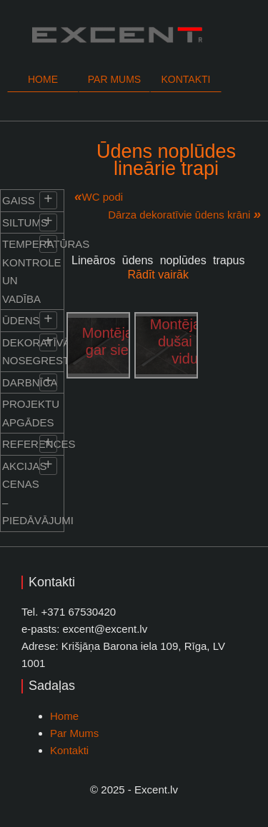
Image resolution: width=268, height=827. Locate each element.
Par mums (114, 79)
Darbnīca (30, 382)
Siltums (25, 222)
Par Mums (74, 733)
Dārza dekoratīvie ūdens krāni (179, 215)
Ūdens (21, 320)
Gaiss (18, 200)
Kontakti (185, 79)
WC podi (103, 197)
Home (43, 79)
